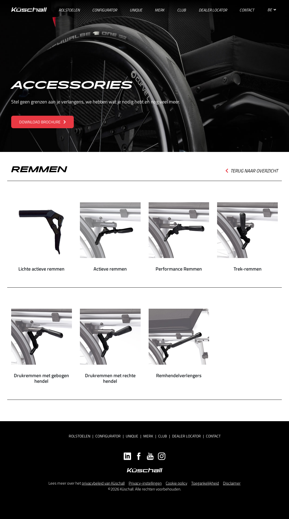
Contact (213, 436)
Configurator (108, 436)
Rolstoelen (79, 436)
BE (271, 10)
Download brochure (42, 122)
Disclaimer (232, 483)
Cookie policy (176, 483)
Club (162, 436)
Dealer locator (186, 436)
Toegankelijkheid (205, 483)
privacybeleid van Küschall (103, 483)
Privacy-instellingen (145, 483)
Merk (148, 436)
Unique (132, 436)
